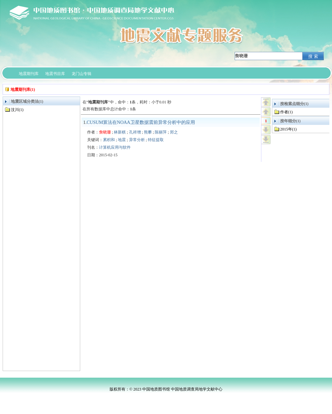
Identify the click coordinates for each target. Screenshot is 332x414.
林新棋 (120, 132)
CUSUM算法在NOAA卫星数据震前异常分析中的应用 (141, 122)
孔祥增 (135, 132)
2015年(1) (288, 129)
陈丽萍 (161, 132)
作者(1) (286, 112)
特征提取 (156, 139)
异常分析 (137, 139)
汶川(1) (17, 109)
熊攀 (148, 132)
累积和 (109, 139)
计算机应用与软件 (115, 147)
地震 (122, 139)
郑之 (174, 132)
